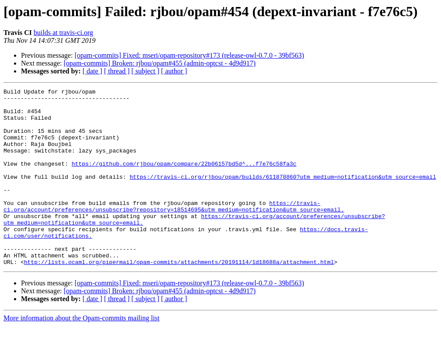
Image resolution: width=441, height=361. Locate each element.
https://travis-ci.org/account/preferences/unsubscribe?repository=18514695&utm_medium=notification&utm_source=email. (173, 230)
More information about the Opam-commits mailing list (81, 353)
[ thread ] (117, 71)
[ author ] (174, 71)
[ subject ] (145, 71)
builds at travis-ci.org (63, 32)
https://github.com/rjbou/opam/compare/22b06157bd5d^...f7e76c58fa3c (184, 179)
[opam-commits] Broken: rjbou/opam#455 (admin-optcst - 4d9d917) (159, 63)
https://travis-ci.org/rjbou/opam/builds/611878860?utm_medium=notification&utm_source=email (283, 195)
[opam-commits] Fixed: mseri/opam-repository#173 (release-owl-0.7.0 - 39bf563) (189, 55)
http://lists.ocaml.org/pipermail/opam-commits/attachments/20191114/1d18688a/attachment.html (179, 297)
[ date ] (92, 71)
